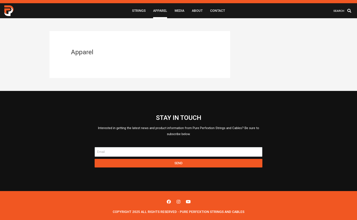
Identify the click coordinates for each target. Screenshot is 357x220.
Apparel (160, 11)
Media (179, 11)
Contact (217, 11)
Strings (139, 11)
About (197, 11)
